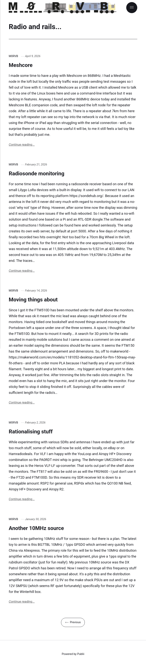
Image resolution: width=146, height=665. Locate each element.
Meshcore (22, 65)
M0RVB (13, 56)
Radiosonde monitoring (39, 173)
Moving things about (35, 299)
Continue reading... (22, 145)
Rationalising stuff (33, 432)
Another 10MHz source (39, 528)
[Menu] (131, 7)
